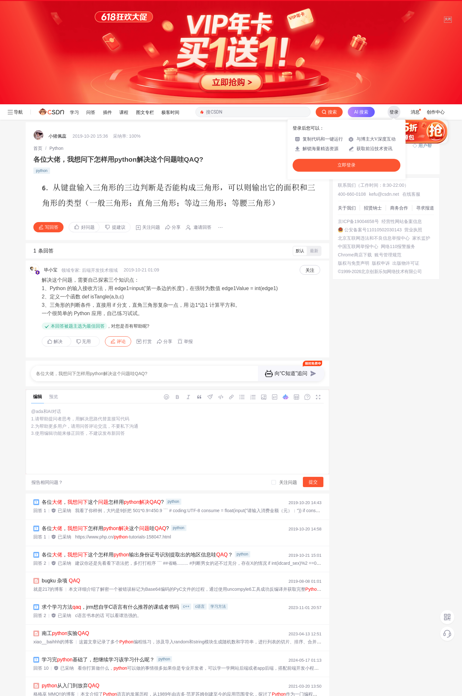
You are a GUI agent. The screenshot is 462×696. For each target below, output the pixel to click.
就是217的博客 (48, 484)
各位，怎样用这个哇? (105, 424)
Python (56, 44)
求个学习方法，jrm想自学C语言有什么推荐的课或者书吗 (110, 502)
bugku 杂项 (61, 476)
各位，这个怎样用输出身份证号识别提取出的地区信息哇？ (137, 450)
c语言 (200, 502)
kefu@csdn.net (384, 89)
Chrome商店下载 (355, 150)
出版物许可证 (405, 158)
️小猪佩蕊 (57, 31)
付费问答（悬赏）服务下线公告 (371, 41)
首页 (37, 44)
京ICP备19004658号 (358, 117)
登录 (393, 7)
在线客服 (411, 89)
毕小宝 (50, 165)
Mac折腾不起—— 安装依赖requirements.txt (105, 607)
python (41, 66)
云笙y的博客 (45, 642)
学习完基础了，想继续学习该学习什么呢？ (98, 555)
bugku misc (61, 634)
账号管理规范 (387, 150)
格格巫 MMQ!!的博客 (54, 589)
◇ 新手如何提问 (355, 55)
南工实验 (65, 529)
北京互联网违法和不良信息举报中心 (374, 133)
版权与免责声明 (353, 158)
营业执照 (413, 125)
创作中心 (436, 7)
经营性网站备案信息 (401, 117)
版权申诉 (381, 158)
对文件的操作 (70, 686)
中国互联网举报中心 (358, 142)
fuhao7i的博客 (47, 616)
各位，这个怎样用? (103, 397)
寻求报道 (425, 103)
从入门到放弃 (70, 581)
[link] (37, 44)
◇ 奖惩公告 (351, 62)
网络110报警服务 (398, 142)
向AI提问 (416, 26)
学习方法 (218, 502)
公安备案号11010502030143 (373, 125)
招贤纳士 (373, 103)
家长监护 (421, 133)
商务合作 (399, 103)
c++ (186, 502)
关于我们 (347, 103)
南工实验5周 (70, 660)
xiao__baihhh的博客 (53, 537)
